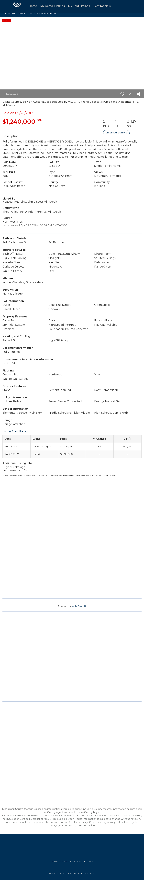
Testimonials (102, 6)
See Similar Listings (116, 133)
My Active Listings (52, 6)
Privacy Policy (82, 861)
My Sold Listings (79, 6)
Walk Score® (79, 606)
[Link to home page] (17, 6)
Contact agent (12, 94)
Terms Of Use (60, 861)
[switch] (122, 94)
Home (33, 6)
